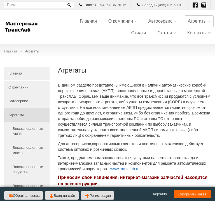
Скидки (138, 32)
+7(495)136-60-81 (168, 5)
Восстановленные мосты (28, 150)
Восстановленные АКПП (28, 131)
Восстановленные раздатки (28, 169)
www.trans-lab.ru (124, 169)
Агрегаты (197, 21)
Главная (88, 21)
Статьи (164, 32)
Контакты (197, 32)
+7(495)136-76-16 (111, 5)
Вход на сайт (65, 195)
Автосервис (160, 21)
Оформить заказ (192, 194)
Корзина (160, 194)
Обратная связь (26, 195)
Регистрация (100, 195)
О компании (120, 21)
